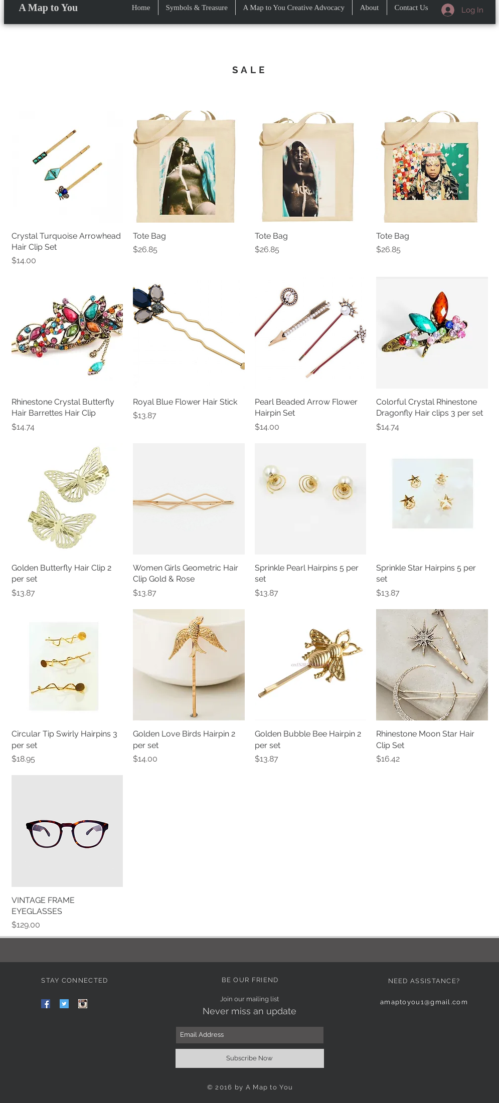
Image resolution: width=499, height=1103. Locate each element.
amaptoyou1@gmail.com (424, 1002)
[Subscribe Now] (250, 1058)
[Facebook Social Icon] (45, 1003)
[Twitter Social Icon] (64, 1003)
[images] (82, 1003)
